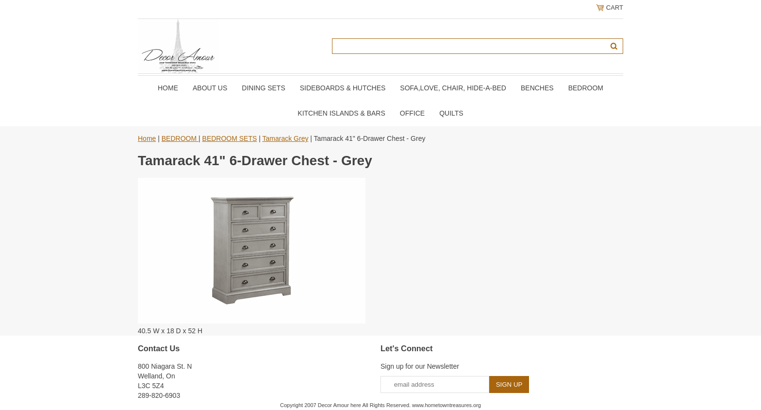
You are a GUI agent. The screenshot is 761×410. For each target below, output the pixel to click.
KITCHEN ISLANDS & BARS (341, 113)
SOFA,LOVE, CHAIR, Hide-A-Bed (453, 88)
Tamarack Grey (286, 138)
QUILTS (451, 113)
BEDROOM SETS (229, 138)
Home (168, 88)
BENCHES (537, 88)
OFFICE (412, 113)
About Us (210, 88)
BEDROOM (585, 88)
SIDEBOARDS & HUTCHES (343, 88)
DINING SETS (263, 88)
